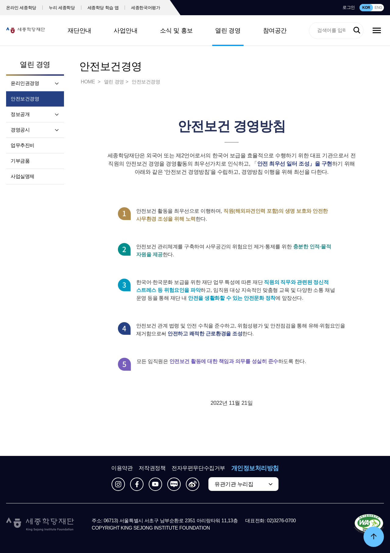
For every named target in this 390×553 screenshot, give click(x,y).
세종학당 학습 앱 (103, 7)
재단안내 (79, 30)
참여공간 (275, 30)
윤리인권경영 (25, 83)
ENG (378, 7)
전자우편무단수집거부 (198, 468)
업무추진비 (22, 145)
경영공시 (20, 129)
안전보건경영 (25, 98)
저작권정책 (152, 468)
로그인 (348, 7)
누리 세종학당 (62, 7)
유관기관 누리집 (233, 484)
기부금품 (20, 160)
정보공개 (20, 114)
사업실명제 (22, 176)
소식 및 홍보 (176, 30)
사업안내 (125, 30)
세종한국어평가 (145, 7)
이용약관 (122, 468)
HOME (88, 81)
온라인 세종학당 (21, 7)
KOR (366, 7)
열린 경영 (227, 30)
